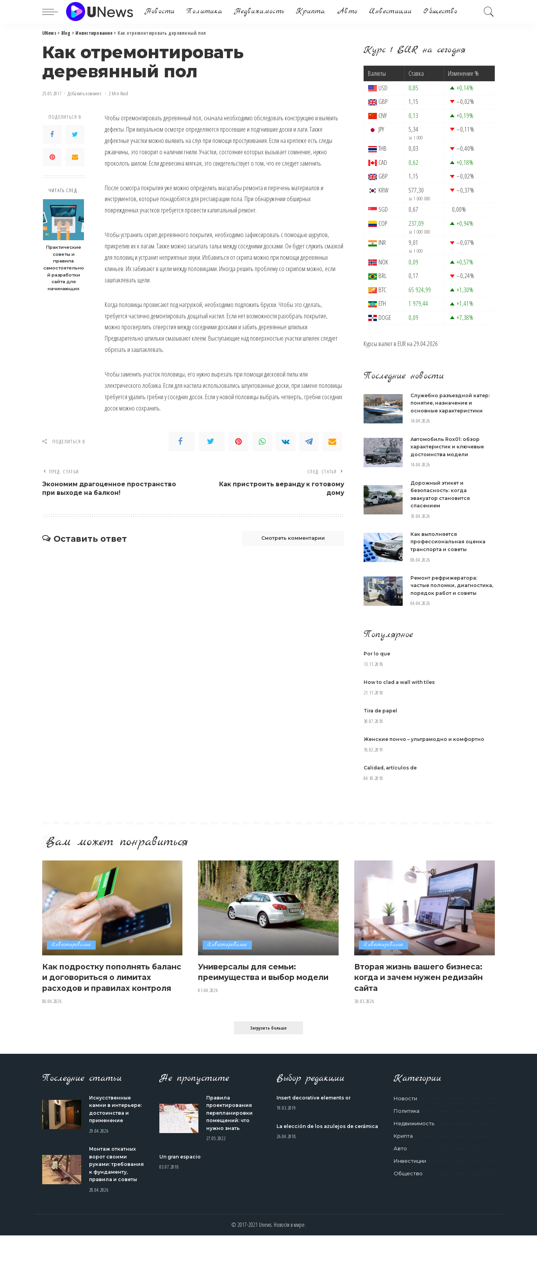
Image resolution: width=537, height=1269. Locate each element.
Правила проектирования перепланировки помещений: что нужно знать (230, 1130)
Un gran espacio (182, 1174)
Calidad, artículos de (392, 775)
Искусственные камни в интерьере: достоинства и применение (111, 1130)
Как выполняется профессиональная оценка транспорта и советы (449, 541)
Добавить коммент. (85, 93)
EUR (402, 343)
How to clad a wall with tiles (402, 690)
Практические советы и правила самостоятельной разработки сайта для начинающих (63, 268)
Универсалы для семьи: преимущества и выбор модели (254, 984)
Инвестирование (72, 952)
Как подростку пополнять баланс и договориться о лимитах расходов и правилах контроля (103, 989)
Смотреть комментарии (287, 540)
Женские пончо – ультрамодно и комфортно (427, 746)
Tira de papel (382, 718)
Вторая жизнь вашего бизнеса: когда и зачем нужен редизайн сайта (424, 984)
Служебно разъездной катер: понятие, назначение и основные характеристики (452, 403)
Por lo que (378, 661)
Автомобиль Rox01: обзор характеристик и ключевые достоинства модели (449, 446)
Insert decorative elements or (318, 1115)
